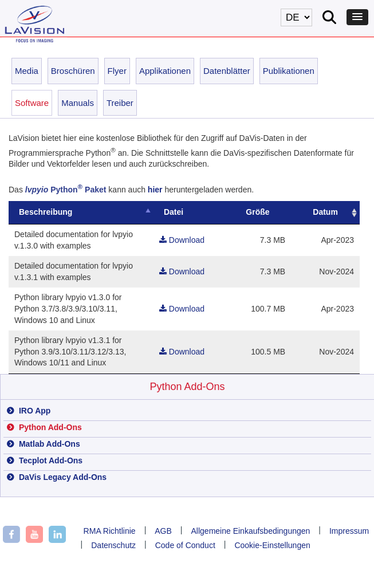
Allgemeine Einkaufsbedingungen (250, 531)
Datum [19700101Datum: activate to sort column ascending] (326, 211)
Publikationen (288, 71)
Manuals (77, 103)
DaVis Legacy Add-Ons (62, 477)
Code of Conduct (185, 545)
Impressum (349, 531)
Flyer (117, 71)
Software (32, 103)
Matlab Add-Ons (48, 443)
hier (155, 189)
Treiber (120, 103)
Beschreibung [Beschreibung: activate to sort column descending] (45, 211)
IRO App (33, 410)
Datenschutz (113, 545)
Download (188, 240)
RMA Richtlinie (110, 531)
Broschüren (73, 71)
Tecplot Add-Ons (49, 460)
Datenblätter (226, 71)
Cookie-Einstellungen (272, 545)
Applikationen (165, 71)
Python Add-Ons (187, 386)
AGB (163, 531)
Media (26, 71)
